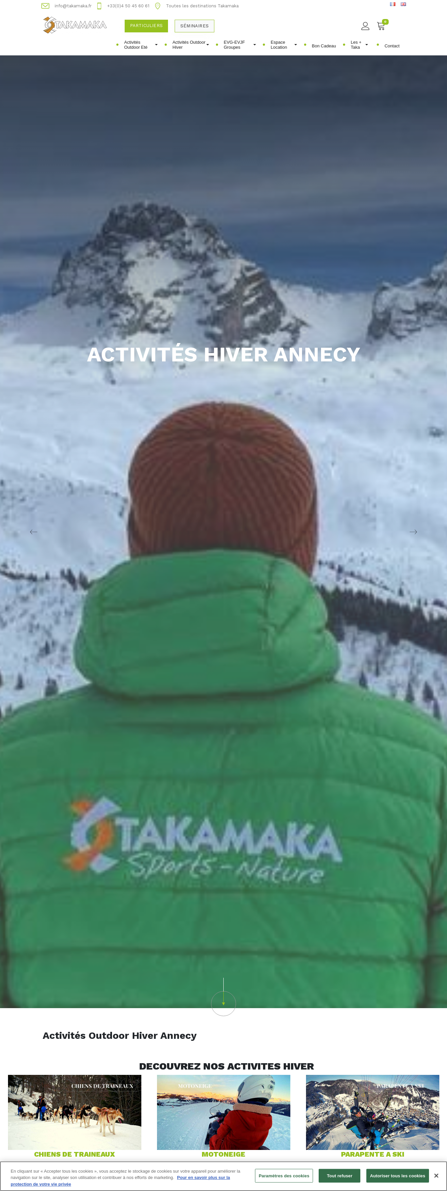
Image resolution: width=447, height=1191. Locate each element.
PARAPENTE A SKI (372, 1154)
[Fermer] (436, 1177)
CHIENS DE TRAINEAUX (74, 1154)
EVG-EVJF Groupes (240, 45)
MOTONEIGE (223, 1154)
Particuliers (146, 25)
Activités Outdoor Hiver (190, 45)
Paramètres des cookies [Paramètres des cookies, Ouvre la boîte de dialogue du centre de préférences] (284, 1177)
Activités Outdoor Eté (141, 45)
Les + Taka (359, 45)
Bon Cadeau (324, 45)
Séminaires (194, 25)
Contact (392, 45)
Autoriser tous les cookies (397, 1177)
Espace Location (284, 45)
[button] (223, 997)
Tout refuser (339, 1177)
